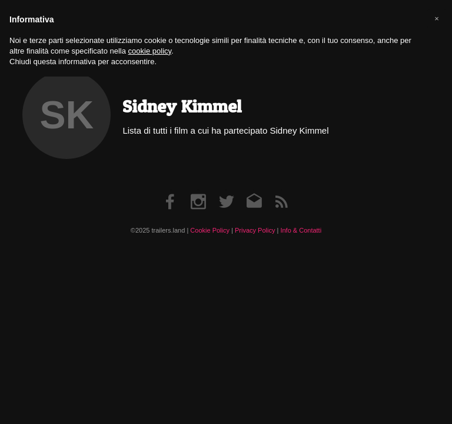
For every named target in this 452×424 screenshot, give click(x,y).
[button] (436, 18)
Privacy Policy (255, 230)
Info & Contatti (300, 230)
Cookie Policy (210, 230)
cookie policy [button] (149, 51)
